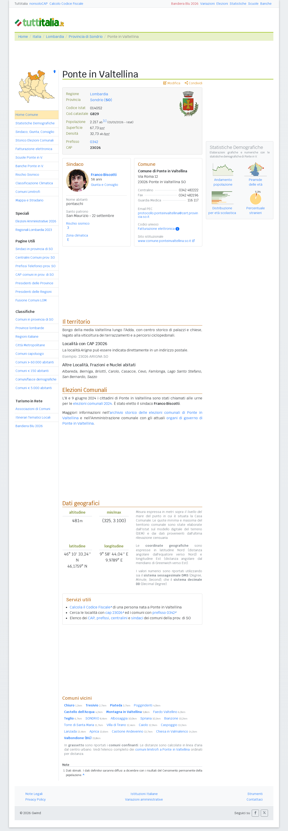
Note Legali (34, 794)
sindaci (137, 618)
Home (23, 36)
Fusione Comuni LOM (31, 300)
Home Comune (27, 115)
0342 (94, 141)
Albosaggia (124, 718)
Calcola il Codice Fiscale (91, 607)
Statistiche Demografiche (35, 123)
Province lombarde (30, 328)
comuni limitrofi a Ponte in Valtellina (162, 749)
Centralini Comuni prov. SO (35, 257)
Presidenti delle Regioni (34, 292)
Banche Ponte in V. (30, 166)
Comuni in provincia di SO (34, 319)
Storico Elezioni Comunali (35, 140)
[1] (104, 121)
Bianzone (175, 718)
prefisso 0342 (164, 612)
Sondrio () (101, 100)
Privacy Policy (35, 799)
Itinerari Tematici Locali (33, 417)
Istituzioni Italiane (144, 794)
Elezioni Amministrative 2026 (36, 221)
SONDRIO (96, 718)
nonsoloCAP (38, 4)
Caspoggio (174, 725)
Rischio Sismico (27, 175)
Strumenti (255, 794)
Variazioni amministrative (144, 799)
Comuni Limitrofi (28, 192)
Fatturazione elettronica (34, 149)
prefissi (103, 618)
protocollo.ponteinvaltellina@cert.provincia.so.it (168, 215)
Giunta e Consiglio (104, 185)
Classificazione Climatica (34, 183)
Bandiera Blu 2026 (184, 4)
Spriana (150, 718)
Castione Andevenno (132, 731)
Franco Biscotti (104, 174)
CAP (91, 618)
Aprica (99, 731)
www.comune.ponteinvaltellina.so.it (164, 241)
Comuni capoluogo (30, 354)
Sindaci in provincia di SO (34, 249)
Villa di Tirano (121, 725)
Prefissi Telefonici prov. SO (36, 266)
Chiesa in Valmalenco (176, 731)
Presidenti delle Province (34, 283)
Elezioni (222, 4)
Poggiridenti (147, 705)
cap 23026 (114, 612)
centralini (119, 618)
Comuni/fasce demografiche (36, 379)
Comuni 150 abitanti (32, 371)
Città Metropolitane (30, 345)
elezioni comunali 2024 (92, 403)
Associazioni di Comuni (33, 409)
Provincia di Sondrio (86, 36)
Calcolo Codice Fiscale (66, 4)
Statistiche (238, 4)
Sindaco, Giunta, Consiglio (35, 132)
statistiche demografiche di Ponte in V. (233, 156)
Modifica (171, 83)
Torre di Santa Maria (83, 725)
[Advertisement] (132, 659)
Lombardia (55, 36)
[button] (255, 813)
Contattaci (255, 799)
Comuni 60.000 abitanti (35, 362)
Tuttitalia (21, 4)
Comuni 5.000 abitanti (34, 388)
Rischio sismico (78, 223)
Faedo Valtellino (169, 712)
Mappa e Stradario (29, 200)
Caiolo (148, 725)
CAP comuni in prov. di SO (35, 275)
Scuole (253, 4)
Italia (37, 36)
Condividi (193, 83)
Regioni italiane (27, 337)
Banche (266, 4)
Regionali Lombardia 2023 (34, 230)
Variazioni (207, 4)
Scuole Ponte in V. (29, 157)
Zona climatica (77, 235)
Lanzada (75, 731)
